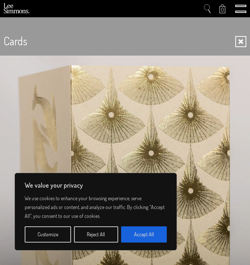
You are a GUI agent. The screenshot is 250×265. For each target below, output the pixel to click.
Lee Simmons (17, 8)
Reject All (96, 234)
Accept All (144, 234)
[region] (96, 211)
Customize (48, 234)
